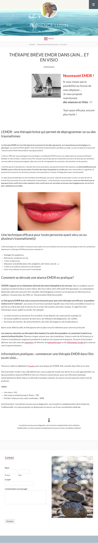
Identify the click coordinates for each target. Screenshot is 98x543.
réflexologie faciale (75, 342)
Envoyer (10, 521)
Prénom (7, 475)
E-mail (8, 479)
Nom (7, 468)
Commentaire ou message (16, 489)
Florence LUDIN (49, 25)
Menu (51, 38)
